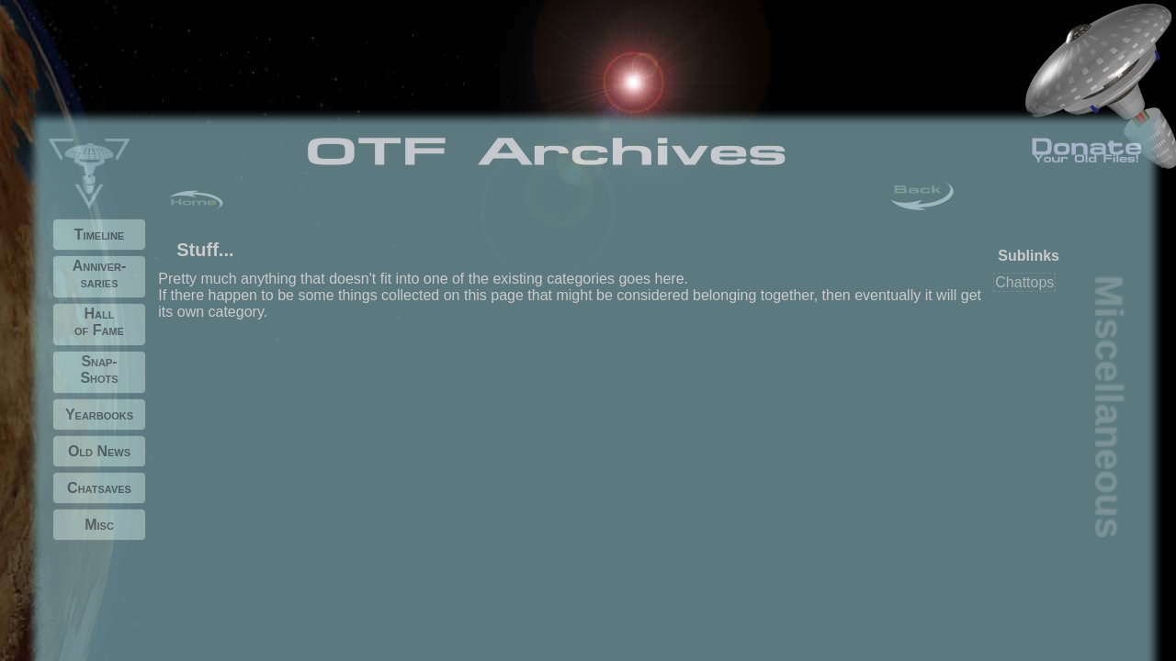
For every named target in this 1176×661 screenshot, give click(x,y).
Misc (99, 524)
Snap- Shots (99, 369)
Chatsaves (99, 488)
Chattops (1024, 282)
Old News (99, 451)
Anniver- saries (99, 274)
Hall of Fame (99, 322)
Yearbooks (99, 414)
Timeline (99, 234)
